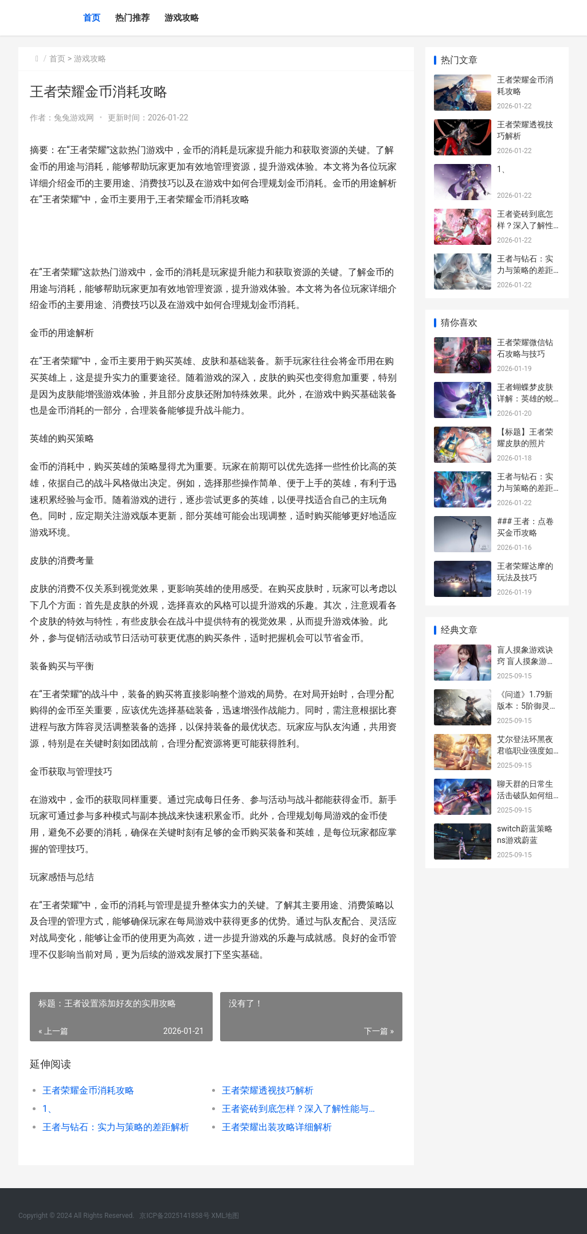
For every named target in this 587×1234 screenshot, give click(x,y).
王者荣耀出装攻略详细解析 (277, 1127)
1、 (49, 1108)
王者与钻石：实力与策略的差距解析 (115, 1127)
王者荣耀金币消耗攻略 (88, 1090)
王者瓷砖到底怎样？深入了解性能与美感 (302, 1108)
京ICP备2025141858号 (174, 1216)
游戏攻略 (182, 18)
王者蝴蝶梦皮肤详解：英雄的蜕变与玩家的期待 (525, 398)
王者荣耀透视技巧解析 (268, 1090)
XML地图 (225, 1216)
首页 (91, 18)
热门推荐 (132, 18)
